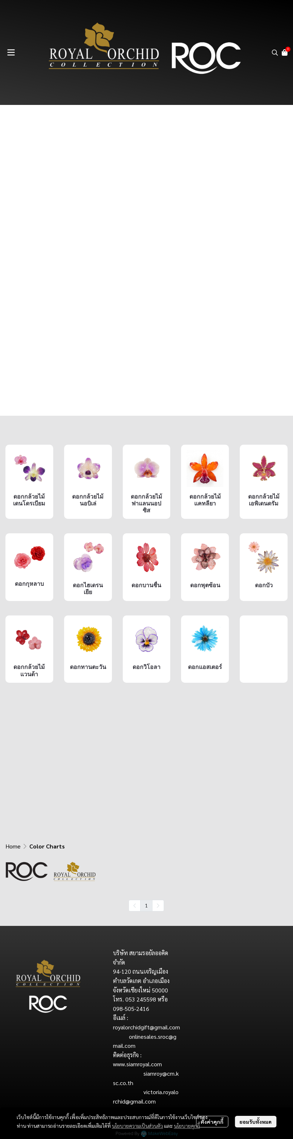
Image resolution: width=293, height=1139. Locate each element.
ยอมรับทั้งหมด (255, 1121)
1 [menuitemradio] (146, 905)
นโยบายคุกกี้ (187, 1125)
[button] (275, 52)
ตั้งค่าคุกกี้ (212, 1121)
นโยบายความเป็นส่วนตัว (137, 1125)
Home (13, 846)
